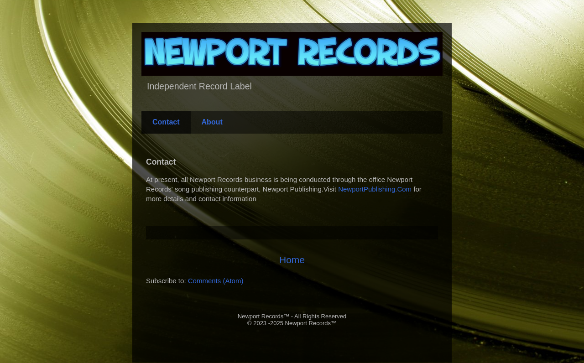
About (212, 122)
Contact (166, 122)
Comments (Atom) (216, 281)
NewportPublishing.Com (375, 189)
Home (292, 259)
